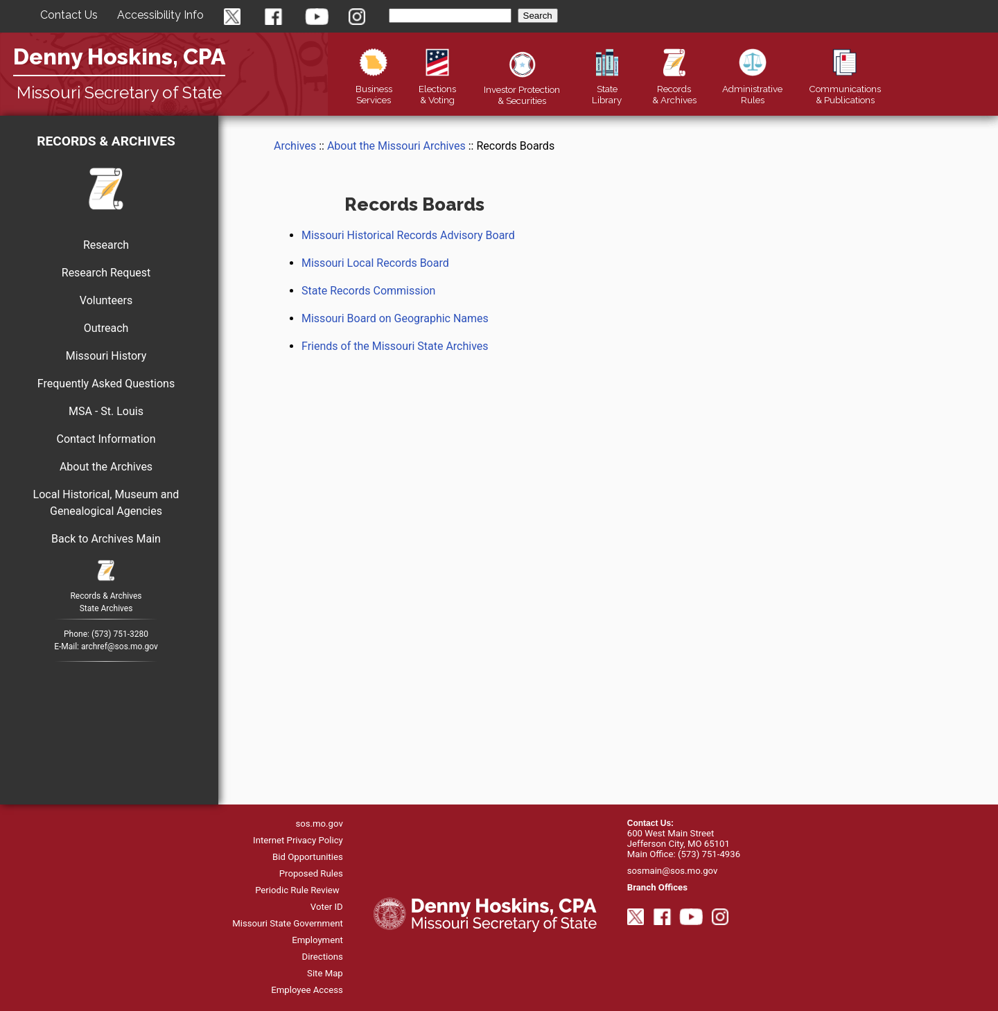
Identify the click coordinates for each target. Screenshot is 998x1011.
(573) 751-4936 (709, 854)
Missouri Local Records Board (375, 263)
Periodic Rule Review (297, 890)
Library (607, 88)
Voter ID (326, 907)
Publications (845, 88)
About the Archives (106, 466)
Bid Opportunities (307, 857)
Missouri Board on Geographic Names (395, 318)
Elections (437, 88)
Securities (522, 89)
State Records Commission (368, 290)
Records (674, 88)
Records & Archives (106, 141)
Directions (322, 956)
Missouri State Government (287, 923)
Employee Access (307, 990)
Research (106, 245)
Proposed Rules (311, 873)
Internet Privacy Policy (298, 840)
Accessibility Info (160, 14)
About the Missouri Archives (396, 145)
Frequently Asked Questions (106, 383)
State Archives (106, 608)
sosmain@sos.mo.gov (672, 870)
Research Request (106, 272)
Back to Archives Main (106, 538)
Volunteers (106, 300)
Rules (752, 88)
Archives (295, 145)
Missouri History (106, 355)
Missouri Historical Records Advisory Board (408, 235)
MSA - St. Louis (106, 411)
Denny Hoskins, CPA (119, 56)
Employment (317, 940)
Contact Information (105, 439)
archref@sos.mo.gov (119, 646)
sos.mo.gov (318, 823)
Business (374, 88)
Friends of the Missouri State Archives (395, 346)
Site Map (325, 973)
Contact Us (69, 14)
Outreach (106, 328)
